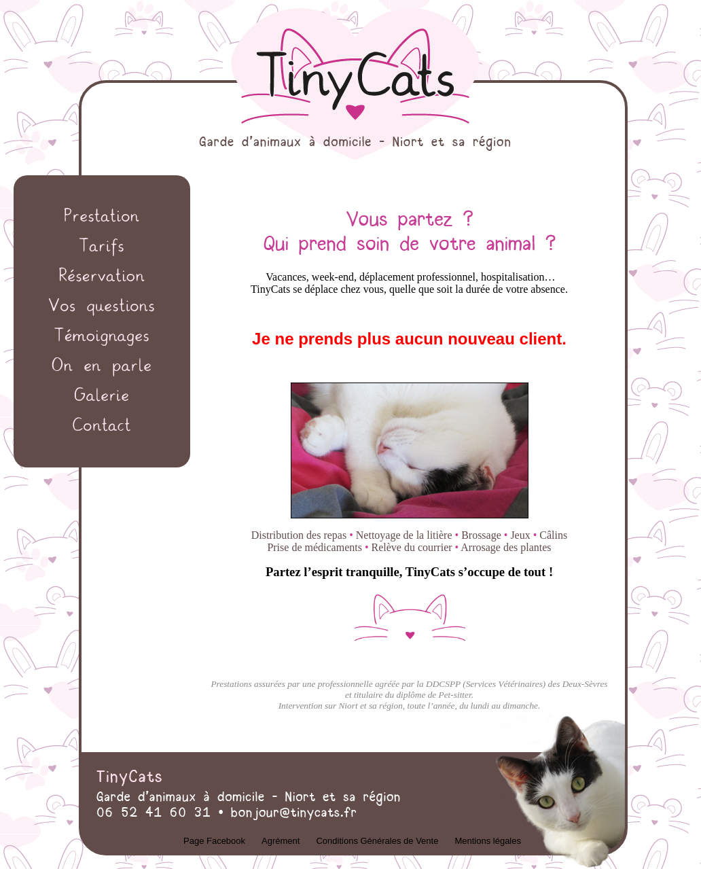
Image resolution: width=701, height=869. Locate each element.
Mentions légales (487, 841)
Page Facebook (214, 841)
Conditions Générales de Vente (377, 841)
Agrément (281, 841)
